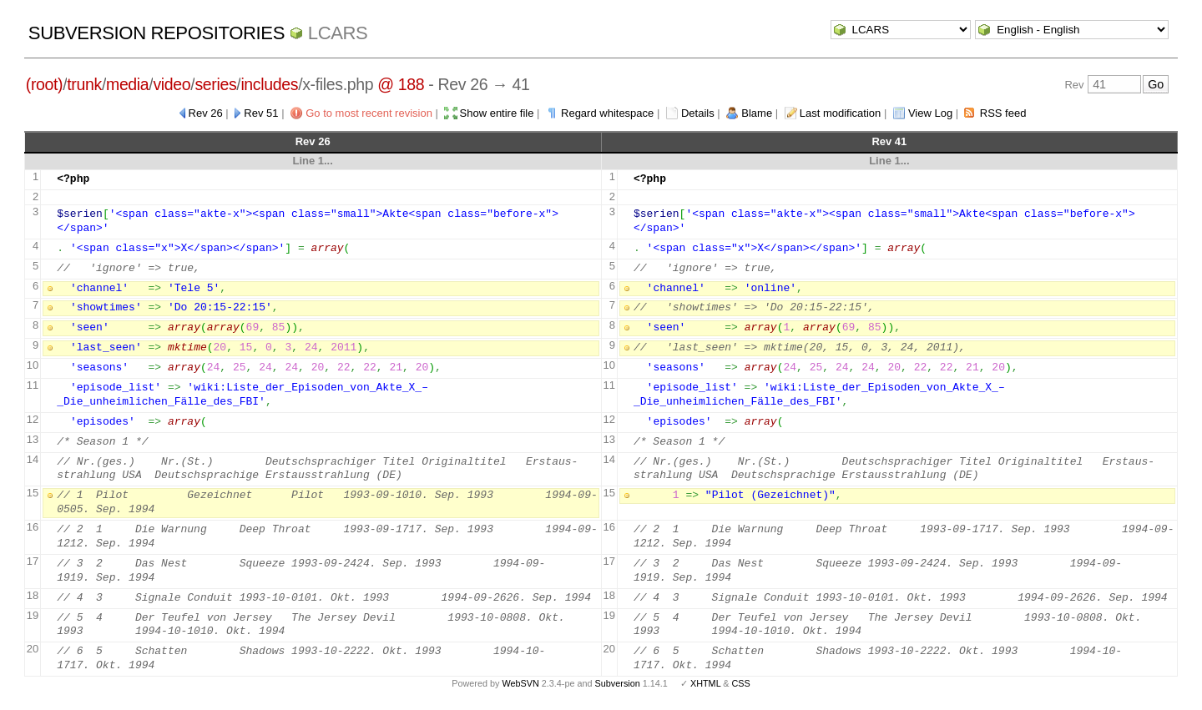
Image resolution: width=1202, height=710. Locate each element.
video (171, 84)
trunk (84, 84)
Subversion (617, 683)
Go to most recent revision (369, 113)
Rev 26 (206, 113)
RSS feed (1003, 113)
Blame (756, 113)
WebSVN (520, 683)
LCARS (338, 33)
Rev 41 (889, 141)
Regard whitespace (607, 113)
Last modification (840, 113)
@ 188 (400, 84)
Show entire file (497, 113)
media (127, 84)
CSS (741, 683)
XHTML (705, 683)
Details (698, 113)
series (215, 84)
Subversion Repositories (156, 33)
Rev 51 (261, 113)
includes (269, 84)
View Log (930, 113)
